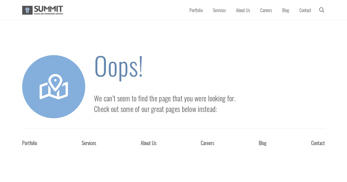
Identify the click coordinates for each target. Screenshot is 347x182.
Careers (207, 143)
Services (89, 143)
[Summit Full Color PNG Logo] (42, 10)
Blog (263, 143)
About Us (148, 143)
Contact (318, 143)
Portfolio (29, 143)
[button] (321, 10)
